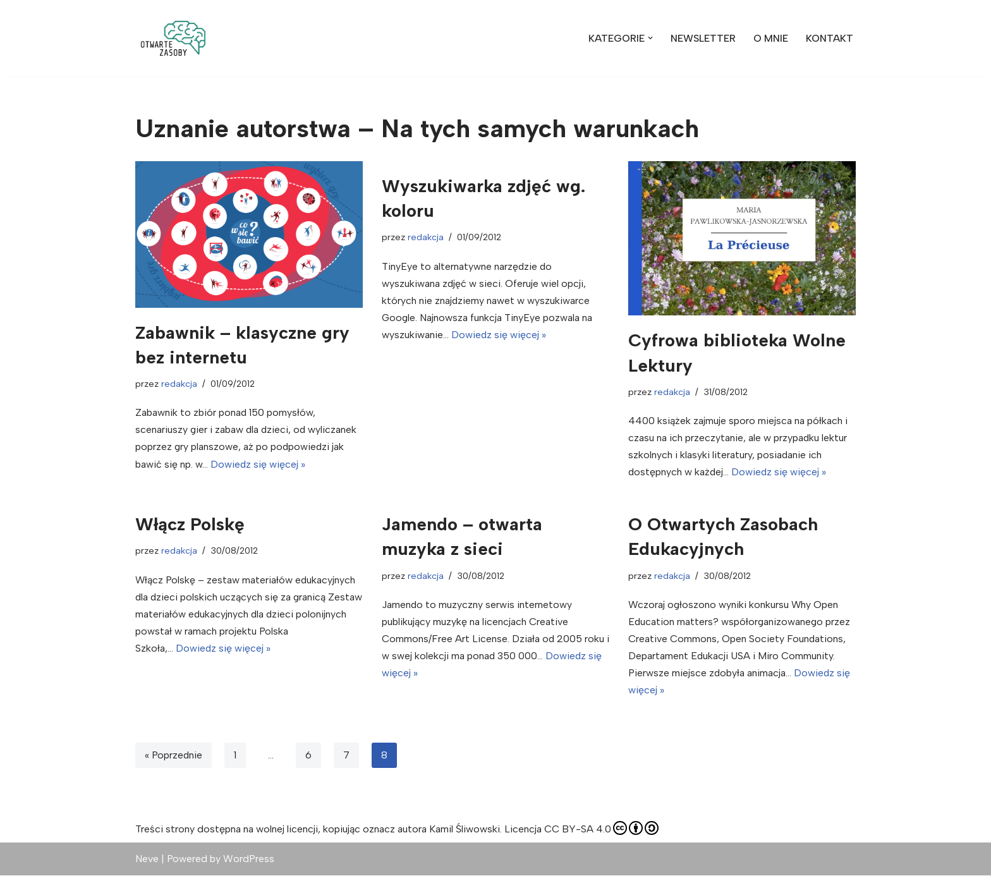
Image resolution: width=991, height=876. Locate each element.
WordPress (248, 860)
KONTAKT (829, 38)
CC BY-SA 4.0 (601, 829)
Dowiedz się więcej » (258, 464)
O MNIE (770, 38)
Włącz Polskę (190, 524)
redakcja (179, 383)
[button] (173, 38)
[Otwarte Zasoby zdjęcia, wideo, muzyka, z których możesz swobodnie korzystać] (173, 38)
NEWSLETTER (703, 38)
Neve (147, 860)
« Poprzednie (174, 756)
